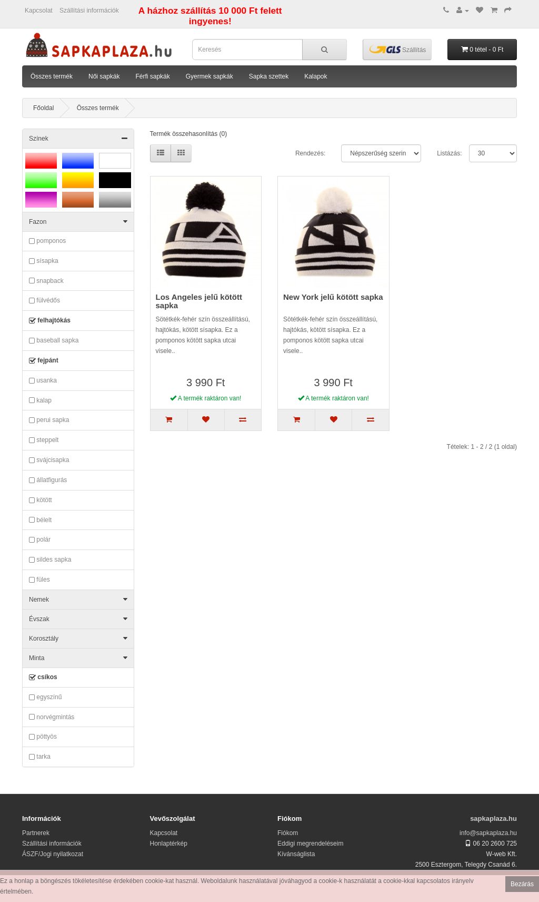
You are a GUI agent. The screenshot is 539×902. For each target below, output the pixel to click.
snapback (46, 281)
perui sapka (49, 420)
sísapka (43, 261)
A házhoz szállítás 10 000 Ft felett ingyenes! (210, 15)
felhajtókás (50, 321)
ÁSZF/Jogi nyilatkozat (52, 854)
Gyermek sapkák (209, 76)
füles (39, 580)
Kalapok (315, 76)
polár (40, 540)
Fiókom (287, 833)
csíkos (43, 677)
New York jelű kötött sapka (333, 296)
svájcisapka (49, 460)
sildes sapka (50, 560)
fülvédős (44, 301)
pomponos (47, 241)
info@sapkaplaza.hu (488, 833)
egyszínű (45, 697)
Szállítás (398, 49)
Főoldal (43, 108)
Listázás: (449, 153)
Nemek (78, 599)
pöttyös (43, 737)
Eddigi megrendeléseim (310, 843)
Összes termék (52, 76)
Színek (78, 138)
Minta (78, 658)
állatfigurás (48, 480)
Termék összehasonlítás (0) (188, 134)
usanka (43, 381)
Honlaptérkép (168, 843)
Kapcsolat (39, 10)
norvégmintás (51, 717)
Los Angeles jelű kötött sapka (199, 301)
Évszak (78, 619)
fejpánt (43, 361)
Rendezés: (310, 153)
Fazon (78, 222)
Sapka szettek (268, 76)
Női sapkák (103, 76)
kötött (40, 500)
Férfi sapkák (152, 76)
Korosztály (78, 638)
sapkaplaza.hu (493, 818)
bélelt (40, 520)
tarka (40, 757)
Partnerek (35, 833)
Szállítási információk (89, 10)
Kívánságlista (296, 854)
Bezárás (522, 884)
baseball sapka (53, 341)
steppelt (43, 440)
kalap (40, 400)
